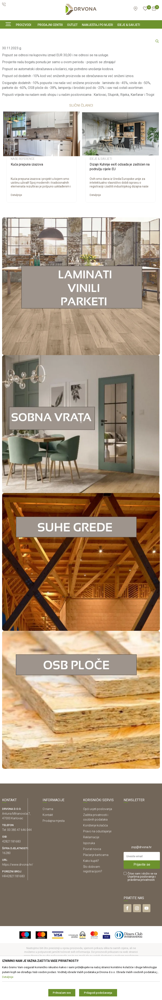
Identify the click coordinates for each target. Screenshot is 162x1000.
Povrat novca (92, 878)
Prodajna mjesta (54, 850)
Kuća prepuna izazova (27, 194)
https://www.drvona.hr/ (17, 894)
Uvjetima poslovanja (141, 906)
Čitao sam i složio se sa (142, 906)
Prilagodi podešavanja (98, 992)
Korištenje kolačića (95, 855)
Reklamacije (91, 867)
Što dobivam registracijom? (92, 899)
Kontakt (48, 844)
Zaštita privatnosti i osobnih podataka (95, 847)
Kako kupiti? (91, 890)
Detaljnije (16, 224)
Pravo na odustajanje (97, 861)
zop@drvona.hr (141, 876)
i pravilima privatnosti (142, 908)
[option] (41, 185)
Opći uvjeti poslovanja (97, 838)
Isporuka (89, 872)
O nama (48, 838)
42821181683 (11, 871)
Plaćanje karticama (95, 884)
